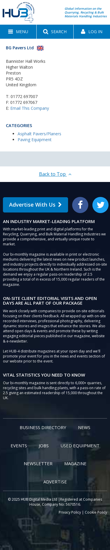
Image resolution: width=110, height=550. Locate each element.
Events (19, 445)
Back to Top (55, 174)
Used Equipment (79, 445)
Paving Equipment (35, 139)
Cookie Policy (96, 512)
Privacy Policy (70, 512)
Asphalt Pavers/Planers (39, 133)
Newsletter (38, 463)
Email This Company (29, 108)
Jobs (44, 445)
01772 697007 (24, 96)
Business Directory (43, 427)
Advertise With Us (35, 204)
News (84, 427)
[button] (18, 32)
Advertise (55, 482)
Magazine (75, 463)
